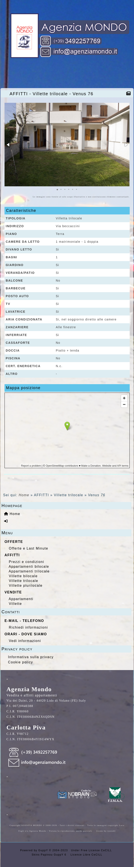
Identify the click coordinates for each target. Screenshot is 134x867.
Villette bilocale (23, 576)
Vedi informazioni (25, 641)
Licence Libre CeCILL (86, 854)
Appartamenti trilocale (29, 571)
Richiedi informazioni (28, 627)
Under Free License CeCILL (92, 850)
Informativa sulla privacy (31, 657)
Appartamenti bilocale (29, 566)
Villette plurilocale (25, 585)
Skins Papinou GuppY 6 (50, 854)
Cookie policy (20, 662)
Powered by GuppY (34, 850)
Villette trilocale (23, 581)
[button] (8, 144)
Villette (15, 603)
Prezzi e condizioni (26, 562)
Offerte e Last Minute (28, 548)
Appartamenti (21, 599)
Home (24, 495)
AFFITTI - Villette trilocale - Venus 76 (53, 93)
